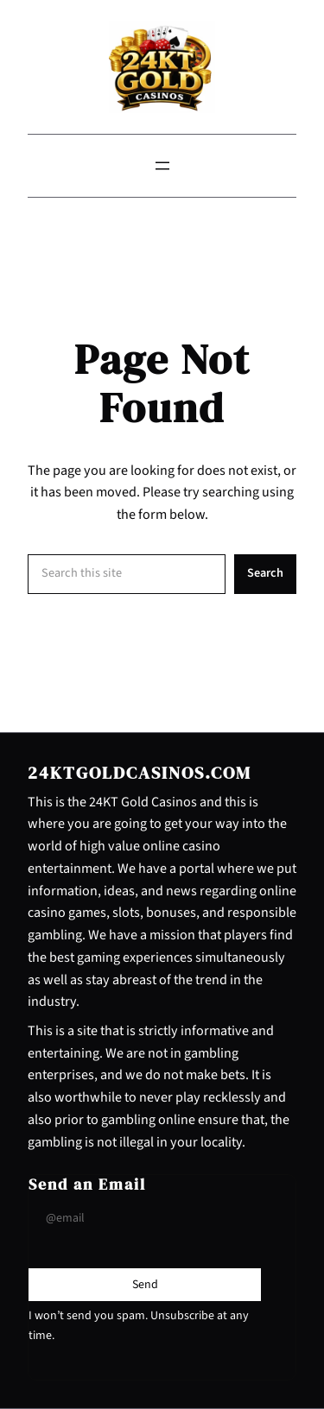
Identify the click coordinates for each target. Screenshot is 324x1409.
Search (265, 573)
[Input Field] (145, 1218)
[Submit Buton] (145, 1284)
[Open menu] (162, 165)
